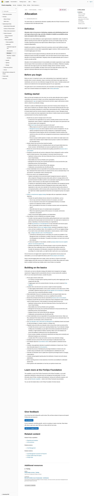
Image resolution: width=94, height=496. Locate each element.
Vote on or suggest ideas (31, 428)
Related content (81, 23)
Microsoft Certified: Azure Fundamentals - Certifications (37, 477)
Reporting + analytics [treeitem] (11, 55)
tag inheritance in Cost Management (40, 223)
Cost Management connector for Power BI (36, 453)
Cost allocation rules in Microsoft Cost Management (41, 321)
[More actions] (68, 10)
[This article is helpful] (89, 28)
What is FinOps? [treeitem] (7, 19)
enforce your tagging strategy (44, 227)
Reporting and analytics (32, 440)
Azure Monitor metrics (43, 341)
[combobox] (9, 11)
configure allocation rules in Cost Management (41, 232)
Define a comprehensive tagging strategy (36, 194)
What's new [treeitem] (6, 21)
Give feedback (29, 420)
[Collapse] (16, 9)
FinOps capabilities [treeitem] (9, 42)
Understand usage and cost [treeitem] (11, 47)
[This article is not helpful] (90, 28)
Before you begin (81, 13)
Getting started (81, 15)
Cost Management (31, 448)
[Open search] (87, 2)
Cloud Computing (32, 9)
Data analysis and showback (57, 255)
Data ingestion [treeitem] (10, 50)
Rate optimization (55, 88)
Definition (80, 12)
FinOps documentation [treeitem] (7, 14)
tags (35, 101)
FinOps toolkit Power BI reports (34, 455)
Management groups (34, 128)
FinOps (39, 9)
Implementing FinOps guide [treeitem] (9, 26)
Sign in (91, 1)
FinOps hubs (30, 457)
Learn (26, 9)
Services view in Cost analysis (59, 297)
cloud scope (34, 125)
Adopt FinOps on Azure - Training (32, 472)
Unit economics (43, 347)
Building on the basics (82, 17)
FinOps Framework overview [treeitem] (8, 36)
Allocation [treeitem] (9, 53)
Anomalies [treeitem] (9, 57)
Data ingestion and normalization (55, 290)
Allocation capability (35, 379)
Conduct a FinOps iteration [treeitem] (9, 28)
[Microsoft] (2, 2)
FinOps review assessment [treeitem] (9, 30)
